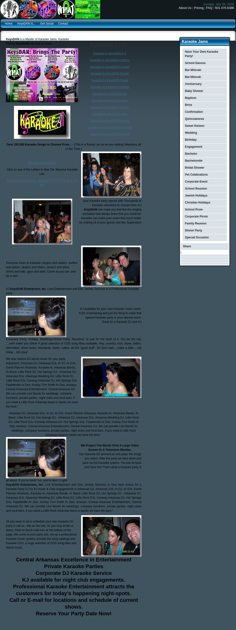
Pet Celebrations (196, 174)
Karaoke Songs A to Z (42, 163)
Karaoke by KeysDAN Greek (110, 80)
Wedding (191, 132)
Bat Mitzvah (193, 77)
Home (9, 23)
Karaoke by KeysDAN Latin (109, 114)
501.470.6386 (224, 8)
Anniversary (193, 84)
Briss (188, 105)
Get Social (46, 23)
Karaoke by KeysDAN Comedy (110, 67)
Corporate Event (196, 181)
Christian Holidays (197, 202)
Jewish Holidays (196, 195)
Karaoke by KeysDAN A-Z (109, 53)
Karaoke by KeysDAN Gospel (110, 73)
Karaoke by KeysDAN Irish (110, 93)
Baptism (190, 98)
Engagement (193, 146)
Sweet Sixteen (194, 125)
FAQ (209, 8)
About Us (184, 8)
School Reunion (196, 188)
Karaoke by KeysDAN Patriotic (110, 120)
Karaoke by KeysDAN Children (110, 60)
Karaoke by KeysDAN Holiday (110, 87)
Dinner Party (193, 230)
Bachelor (191, 153)
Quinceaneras (194, 119)
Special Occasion (197, 237)
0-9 (42, 185)
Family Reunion (195, 223)
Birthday (191, 139)
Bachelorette (194, 160)
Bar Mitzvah (193, 70)
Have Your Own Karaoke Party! (201, 54)
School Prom (194, 209)
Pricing (198, 8)
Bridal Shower (194, 167)
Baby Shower (194, 91)
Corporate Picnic (196, 216)
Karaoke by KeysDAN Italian (110, 100)
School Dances (195, 63)
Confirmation (194, 112)
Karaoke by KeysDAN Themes (110, 134)
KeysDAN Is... (26, 23)
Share (187, 246)
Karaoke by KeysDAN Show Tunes (109, 127)
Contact (63, 23)
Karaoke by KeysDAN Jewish (110, 107)
